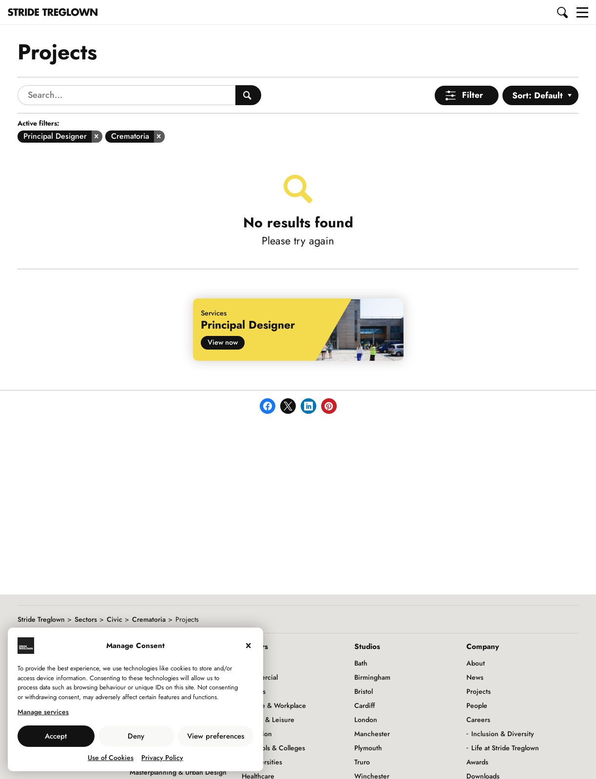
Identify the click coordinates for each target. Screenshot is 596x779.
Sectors (86, 619)
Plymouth (368, 748)
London (365, 719)
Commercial (260, 677)
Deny (136, 736)
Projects (478, 691)
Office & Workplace (276, 705)
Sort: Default (537, 95)
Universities (264, 762)
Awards (477, 762)
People (476, 705)
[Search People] (248, 95)
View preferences (215, 736)
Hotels (256, 691)
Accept (56, 736)
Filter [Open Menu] (472, 95)
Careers (478, 719)
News (474, 677)
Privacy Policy (162, 757)
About (475, 663)
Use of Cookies (111, 757)
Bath (360, 663)
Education (257, 734)
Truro (362, 762)
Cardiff (364, 705)
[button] (563, 12)
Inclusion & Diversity (502, 734)
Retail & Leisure (270, 719)
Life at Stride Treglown (505, 748)
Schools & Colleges (276, 748)
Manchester (372, 734)
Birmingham (372, 677)
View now (223, 342)
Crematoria (149, 619)
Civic (114, 619)
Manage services (43, 712)
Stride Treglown (41, 619)
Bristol (363, 691)
